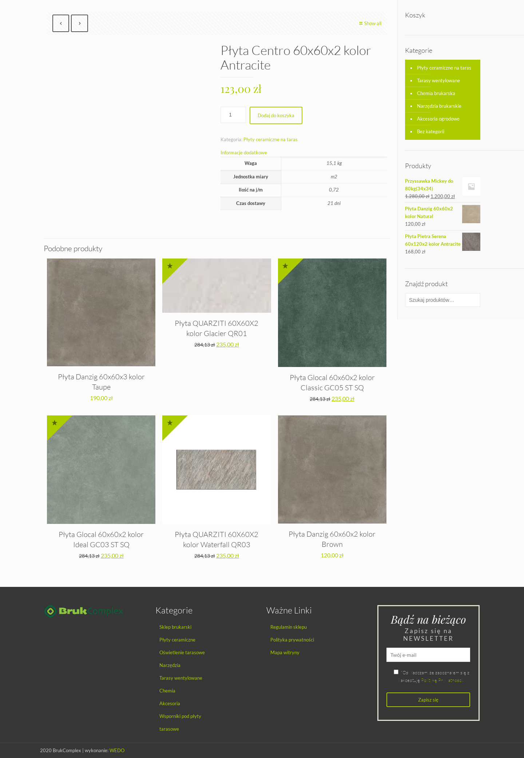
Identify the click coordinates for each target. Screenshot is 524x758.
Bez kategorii (430, 131)
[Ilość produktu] (233, 115)
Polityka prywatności (292, 640)
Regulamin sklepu (288, 627)
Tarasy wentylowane (438, 80)
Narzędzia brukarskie (439, 106)
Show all (369, 23)
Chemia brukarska (436, 93)
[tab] (304, 153)
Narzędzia (169, 665)
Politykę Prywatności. (442, 680)
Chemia (167, 691)
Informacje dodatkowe (244, 152)
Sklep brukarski (175, 627)
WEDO (117, 750)
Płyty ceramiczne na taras (270, 139)
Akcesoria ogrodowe (438, 119)
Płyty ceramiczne (177, 640)
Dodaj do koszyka (276, 115)
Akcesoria (169, 703)
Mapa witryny (284, 652)
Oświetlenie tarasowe (182, 652)
